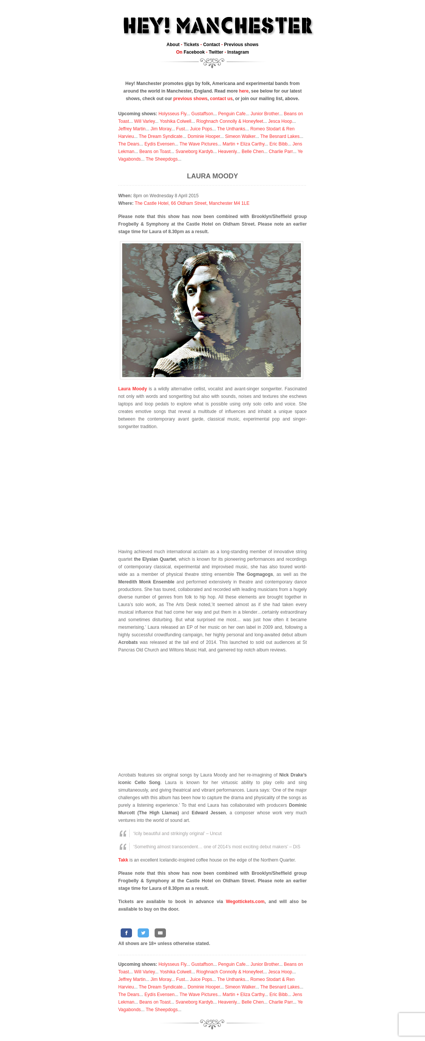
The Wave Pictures (199, 144)
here (244, 91)
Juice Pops (201, 128)
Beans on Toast (155, 151)
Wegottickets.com (245, 901)
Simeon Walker (240, 136)
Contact (211, 44)
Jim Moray (160, 128)
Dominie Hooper (203, 136)
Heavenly (227, 151)
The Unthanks (231, 128)
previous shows (190, 98)
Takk (123, 860)
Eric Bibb (278, 144)
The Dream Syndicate (161, 136)
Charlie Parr (281, 151)
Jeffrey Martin (132, 128)
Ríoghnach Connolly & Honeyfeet (229, 121)
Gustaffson (202, 113)
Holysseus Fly (172, 113)
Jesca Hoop (280, 121)
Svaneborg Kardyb (194, 151)
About (173, 44)
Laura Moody (212, 176)
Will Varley (144, 121)
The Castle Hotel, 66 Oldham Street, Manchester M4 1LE (192, 203)
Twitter (216, 52)
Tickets (191, 44)
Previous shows (241, 44)
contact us (221, 98)
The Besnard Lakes (279, 136)
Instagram (238, 52)
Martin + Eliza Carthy (243, 144)
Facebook (194, 52)
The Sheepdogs (162, 159)
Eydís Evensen (159, 144)
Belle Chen (253, 151)
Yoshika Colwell (176, 121)
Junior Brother (265, 113)
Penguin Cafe (232, 113)
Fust (180, 128)
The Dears (129, 144)
